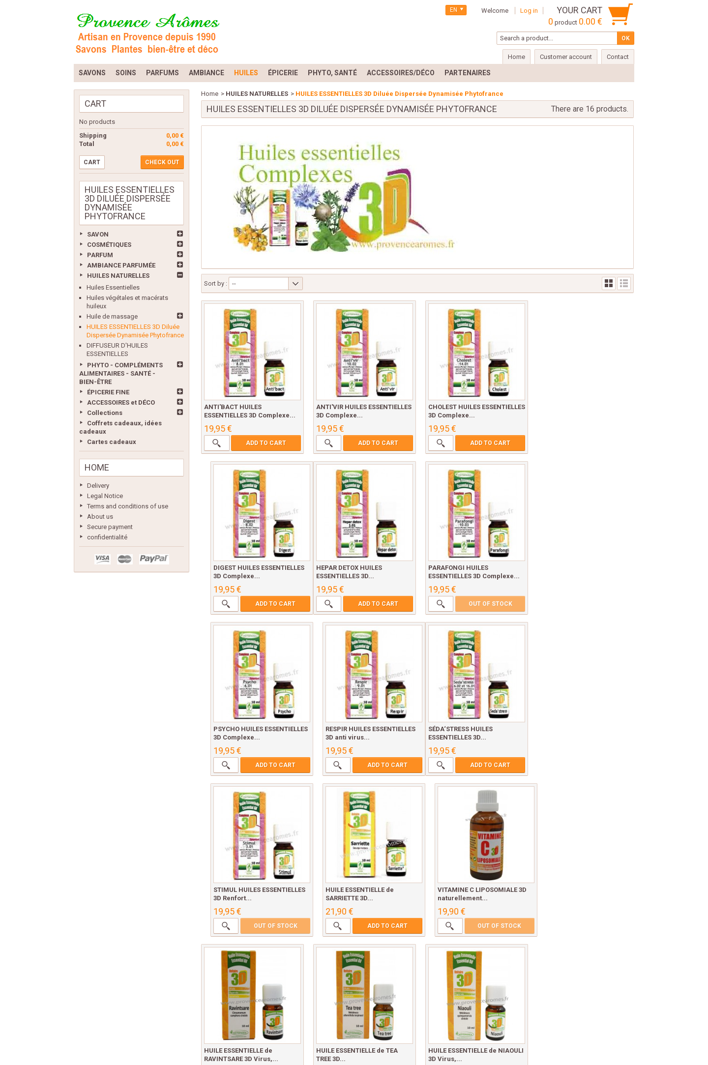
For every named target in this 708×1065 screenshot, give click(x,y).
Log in (529, 10)
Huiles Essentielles (113, 287)
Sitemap (558, 962)
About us (100, 516)
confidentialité (107, 537)
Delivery (98, 485)
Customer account (566, 56)
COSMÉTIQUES (109, 244)
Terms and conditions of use (127, 506)
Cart (95, 103)
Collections (104, 412)
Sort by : (215, 283)
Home (97, 467)
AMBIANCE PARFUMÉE (121, 265)
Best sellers (158, 962)
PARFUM (100, 255)
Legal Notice (105, 496)
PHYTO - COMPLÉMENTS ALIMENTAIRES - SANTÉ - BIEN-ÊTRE (121, 373)
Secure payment (110, 527)
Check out (162, 162)
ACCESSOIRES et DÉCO (121, 402)
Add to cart (265, 441)
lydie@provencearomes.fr (363, 1032)
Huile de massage (112, 316)
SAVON (98, 234)
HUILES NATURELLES (118, 275)
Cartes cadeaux (111, 441)
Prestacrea (616, 1046)
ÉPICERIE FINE (108, 392)
